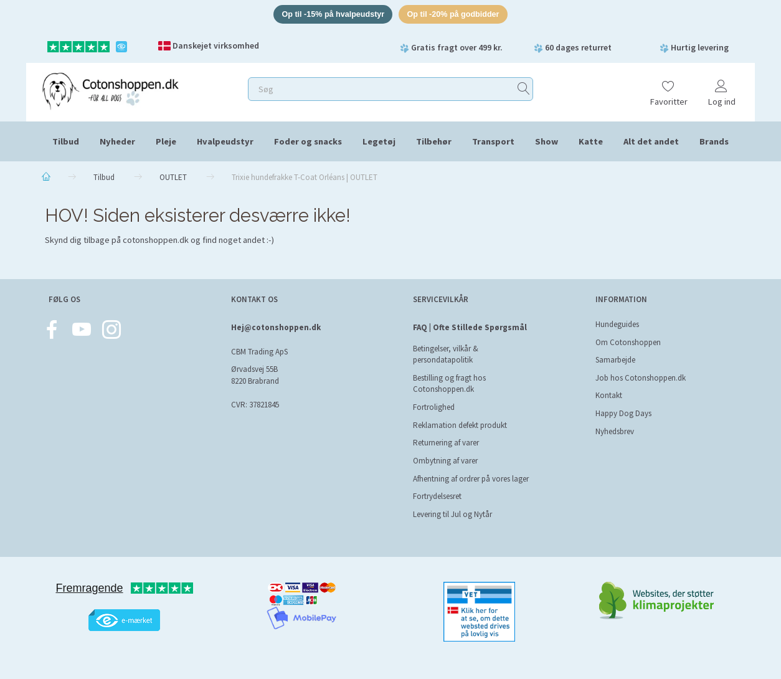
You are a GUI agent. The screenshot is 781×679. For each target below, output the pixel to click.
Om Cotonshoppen (628, 342)
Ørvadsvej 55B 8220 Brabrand (255, 375)
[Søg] (524, 90)
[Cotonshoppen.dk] (110, 91)
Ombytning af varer (445, 460)
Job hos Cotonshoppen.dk (640, 378)
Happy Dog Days (623, 413)
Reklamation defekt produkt (460, 425)
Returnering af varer (446, 442)
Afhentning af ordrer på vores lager (471, 478)
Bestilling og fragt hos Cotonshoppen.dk (449, 384)
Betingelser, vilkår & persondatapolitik (445, 354)
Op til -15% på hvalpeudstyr (331, 14)
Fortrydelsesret (437, 496)
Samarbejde (615, 359)
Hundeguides (617, 324)
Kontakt (608, 395)
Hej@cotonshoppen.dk (276, 327)
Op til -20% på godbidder (455, 14)
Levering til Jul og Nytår (452, 514)
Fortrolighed (434, 407)
